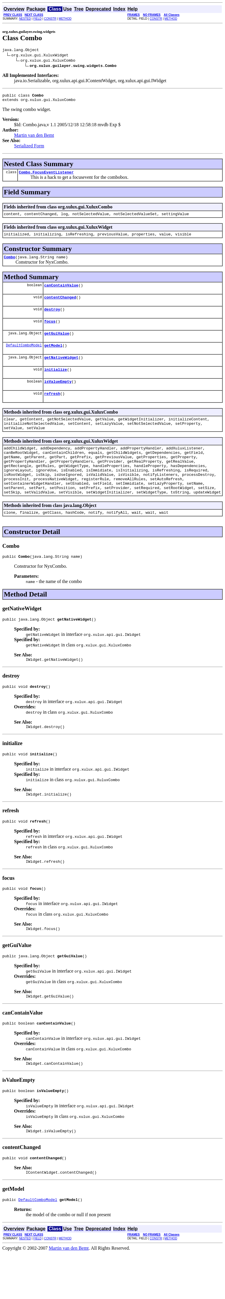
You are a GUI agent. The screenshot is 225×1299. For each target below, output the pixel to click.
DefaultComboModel (24, 356)
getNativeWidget (61, 369)
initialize (55, 382)
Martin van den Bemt (34, 137)
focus (50, 330)
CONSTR (50, 18)
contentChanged (60, 305)
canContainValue (61, 292)
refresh (52, 408)
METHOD (65, 18)
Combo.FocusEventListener (46, 175)
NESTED (25, 18)
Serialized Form (29, 148)
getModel (53, 356)
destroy (52, 318)
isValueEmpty (58, 395)
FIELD (37, 18)
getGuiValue (56, 343)
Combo (9, 263)
